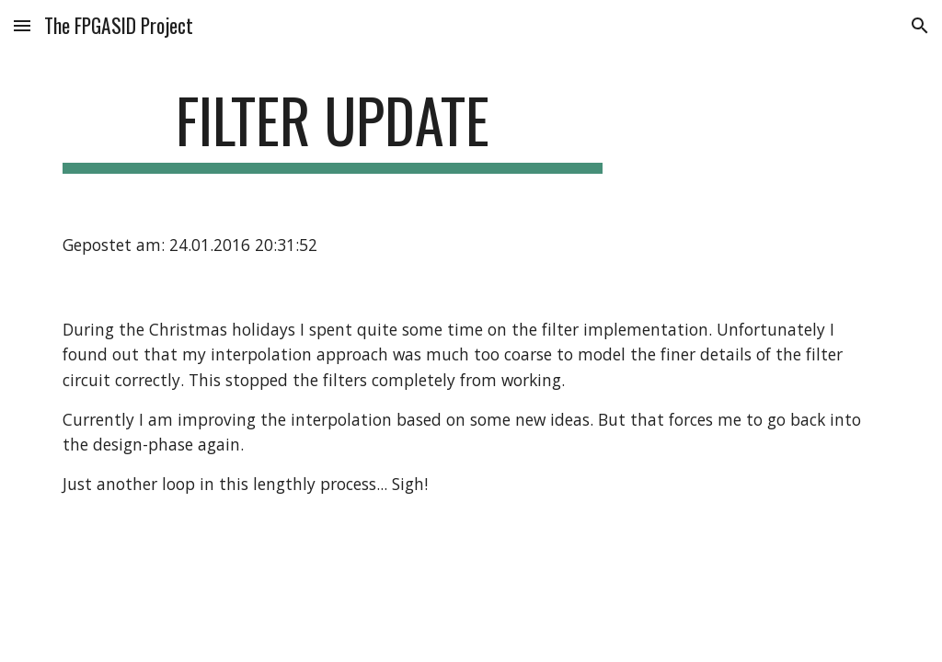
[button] (22, 25)
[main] (332, 129)
